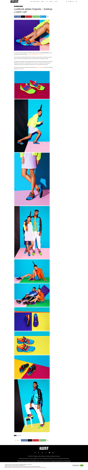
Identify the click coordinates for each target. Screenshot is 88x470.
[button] (76, 2)
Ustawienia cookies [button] (76, 465)
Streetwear (21, 6)
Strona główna (16, 4)
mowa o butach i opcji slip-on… (35, 54)
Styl (20, 4)
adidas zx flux (19, 435)
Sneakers (17, 6)
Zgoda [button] (82, 465)
